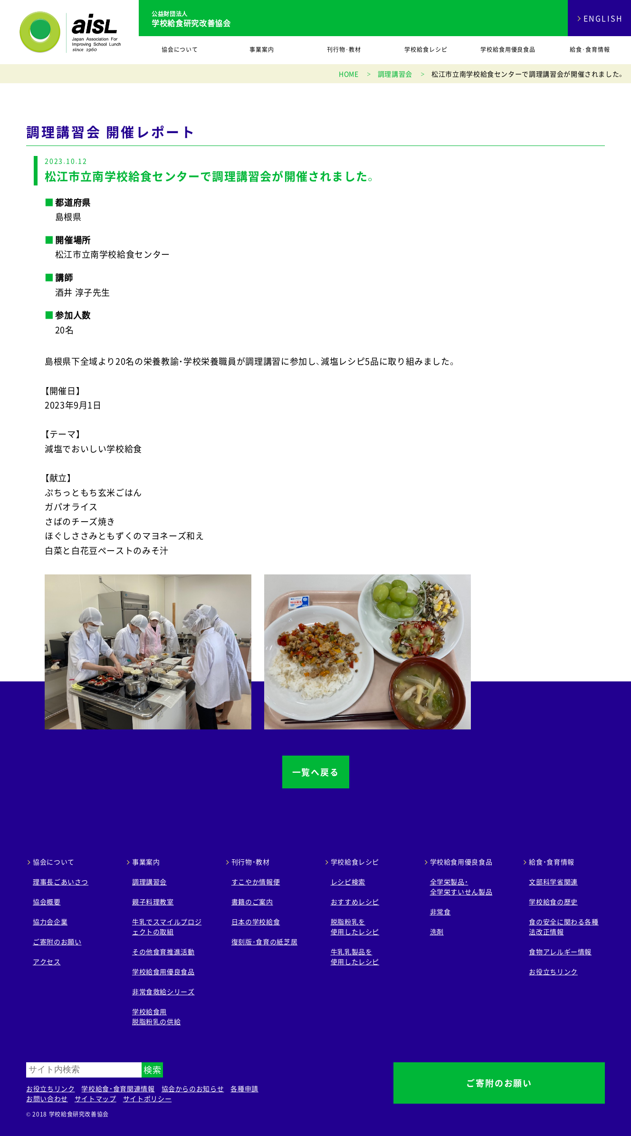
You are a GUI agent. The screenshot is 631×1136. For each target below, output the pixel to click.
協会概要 (47, 901)
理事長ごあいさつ (60, 881)
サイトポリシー (147, 1098)
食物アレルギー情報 (560, 951)
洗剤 (437, 931)
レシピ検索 (348, 881)
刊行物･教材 (344, 49)
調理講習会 (149, 881)
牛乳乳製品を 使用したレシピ (355, 956)
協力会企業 (50, 921)
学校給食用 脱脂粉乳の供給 (156, 1016)
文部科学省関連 (553, 881)
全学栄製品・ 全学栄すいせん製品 (461, 886)
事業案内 (261, 49)
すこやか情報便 (255, 881)
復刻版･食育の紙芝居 (264, 941)
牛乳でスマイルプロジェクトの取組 (166, 926)
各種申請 (244, 1088)
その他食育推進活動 (163, 951)
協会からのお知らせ (193, 1088)
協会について (180, 49)
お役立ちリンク (553, 971)
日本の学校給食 (255, 921)
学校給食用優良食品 (508, 49)
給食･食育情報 (590, 49)
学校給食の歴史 (553, 901)
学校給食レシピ (426, 49)
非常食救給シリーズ (163, 991)
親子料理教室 (153, 901)
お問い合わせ (47, 1098)
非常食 (440, 911)
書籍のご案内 (252, 901)
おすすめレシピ (355, 901)
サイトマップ (95, 1098)
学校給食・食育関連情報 (117, 1088)
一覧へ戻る (315, 772)
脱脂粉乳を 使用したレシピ (355, 926)
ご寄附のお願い (57, 941)
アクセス (47, 961)
